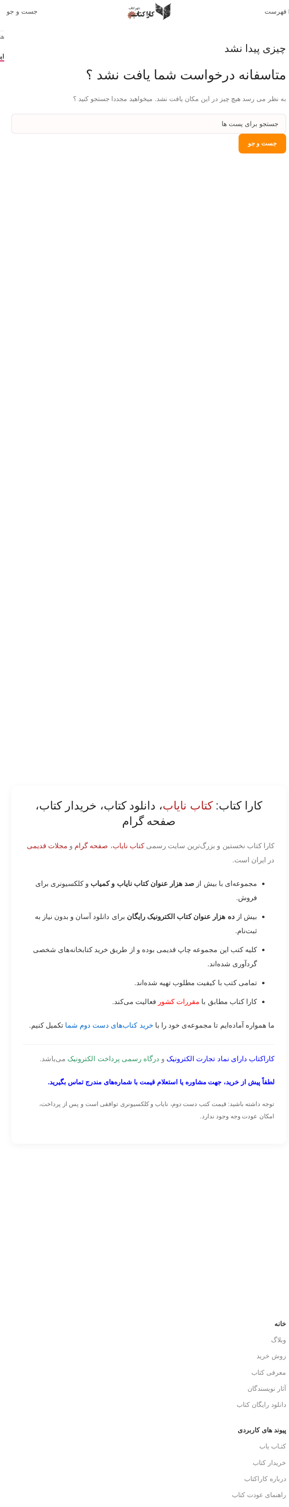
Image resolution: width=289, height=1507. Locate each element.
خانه (276, 1324)
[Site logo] (144, 11)
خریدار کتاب (265, 1462)
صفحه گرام (87, 846)
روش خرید (267, 1356)
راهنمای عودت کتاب (255, 1494)
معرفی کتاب (264, 1372)
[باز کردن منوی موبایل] (273, 11)
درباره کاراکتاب (261, 1478)
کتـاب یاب (268, 1446)
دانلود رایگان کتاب (257, 1404)
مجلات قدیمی (43, 846)
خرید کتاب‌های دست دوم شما (105, 1025)
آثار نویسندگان (262, 1388)
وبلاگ (274, 1340)
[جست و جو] (17, 11)
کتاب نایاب (124, 846)
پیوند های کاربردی (257, 1430)
